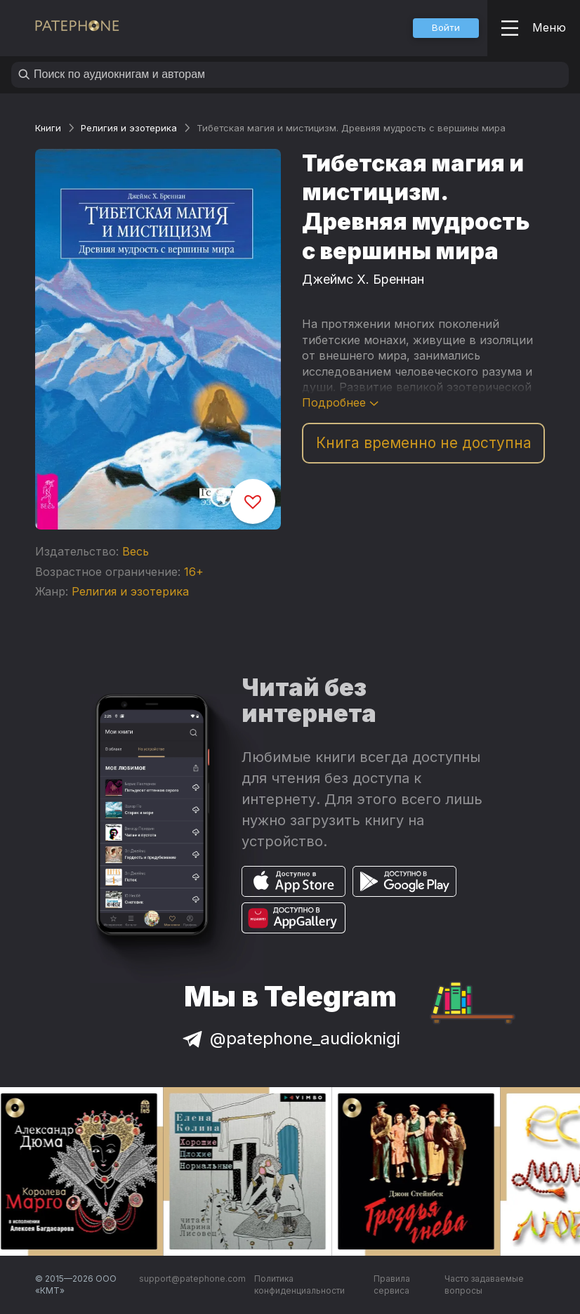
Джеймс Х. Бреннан (363, 279)
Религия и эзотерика (129, 127)
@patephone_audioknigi (290, 1038)
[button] (446, 28)
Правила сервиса (392, 1284)
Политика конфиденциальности (299, 1284)
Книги (48, 127)
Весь (135, 551)
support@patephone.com (192, 1278)
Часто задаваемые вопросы (484, 1284)
